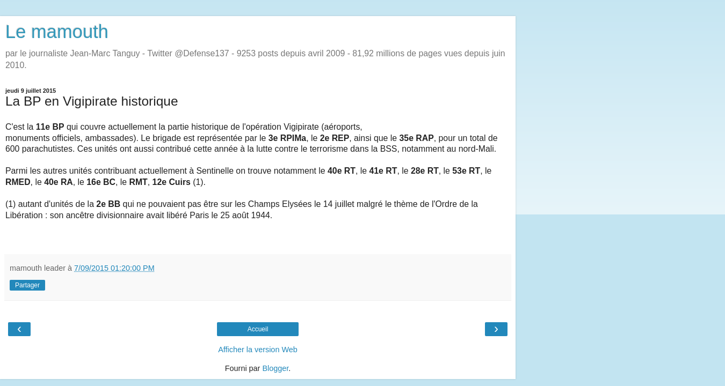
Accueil (258, 329)
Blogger (275, 368)
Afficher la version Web (257, 349)
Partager (27, 285)
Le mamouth (56, 31)
